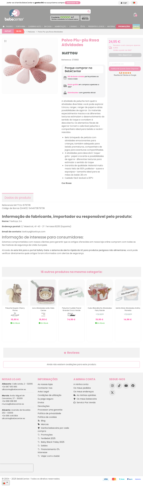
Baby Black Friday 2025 (51, 442)
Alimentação (60, 26)
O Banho (73, 26)
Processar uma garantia (50, 409)
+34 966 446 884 (10, 415)
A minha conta (80, 384)
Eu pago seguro (45, 398)
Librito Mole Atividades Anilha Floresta (128, 309)
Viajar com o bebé (49, 456)
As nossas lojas (45, 384)
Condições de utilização (49, 395)
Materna (111, 26)
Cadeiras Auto (34, 26)
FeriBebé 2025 (46, 438)
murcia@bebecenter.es (13, 404)
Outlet (8, 31)
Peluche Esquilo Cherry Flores (15, 309)
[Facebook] (133, 386)
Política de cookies (47, 417)
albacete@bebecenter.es (14, 389)
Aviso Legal (43, 391)
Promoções (124, 26)
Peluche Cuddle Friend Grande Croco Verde (71, 309)
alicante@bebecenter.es (13, 418)
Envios (41, 402)
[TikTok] (119, 386)
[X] (112, 392)
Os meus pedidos (82, 387)
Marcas (85, 18)
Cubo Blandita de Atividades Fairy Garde (100, 309)
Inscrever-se (72, 3)
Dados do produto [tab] (18, 198)
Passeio (9, 26)
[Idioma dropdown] (134, 3)
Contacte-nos (45, 387)
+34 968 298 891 (9, 401)
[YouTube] (126, 386)
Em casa (48, 26)
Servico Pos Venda (84, 402)
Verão (136, 26)
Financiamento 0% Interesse (49, 451)
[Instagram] (112, 386)
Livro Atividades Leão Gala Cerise (43, 309)
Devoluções (43, 406)
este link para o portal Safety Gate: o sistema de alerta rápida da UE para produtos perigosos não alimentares (70, 250)
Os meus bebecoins (85, 398)
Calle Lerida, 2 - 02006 (17, 384)
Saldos (43, 445)
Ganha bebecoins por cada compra (53, 429)
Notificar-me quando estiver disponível (124, 69)
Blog (18, 31)
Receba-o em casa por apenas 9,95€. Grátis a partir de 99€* (126, 47)
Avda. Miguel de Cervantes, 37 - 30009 (13, 397)
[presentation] (16, 468)
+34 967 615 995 (9, 386)
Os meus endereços (83, 391)
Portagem (20, 26)
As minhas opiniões (84, 395)
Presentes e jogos (96, 26)
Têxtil (82, 26)
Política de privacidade (49, 413)
